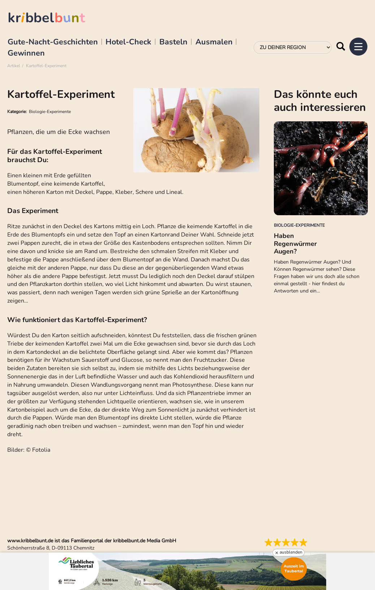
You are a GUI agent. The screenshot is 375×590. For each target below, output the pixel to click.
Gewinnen (26, 53)
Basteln (173, 42)
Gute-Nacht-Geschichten (53, 42)
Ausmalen (214, 42)
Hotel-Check (128, 42)
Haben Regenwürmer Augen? (295, 243)
